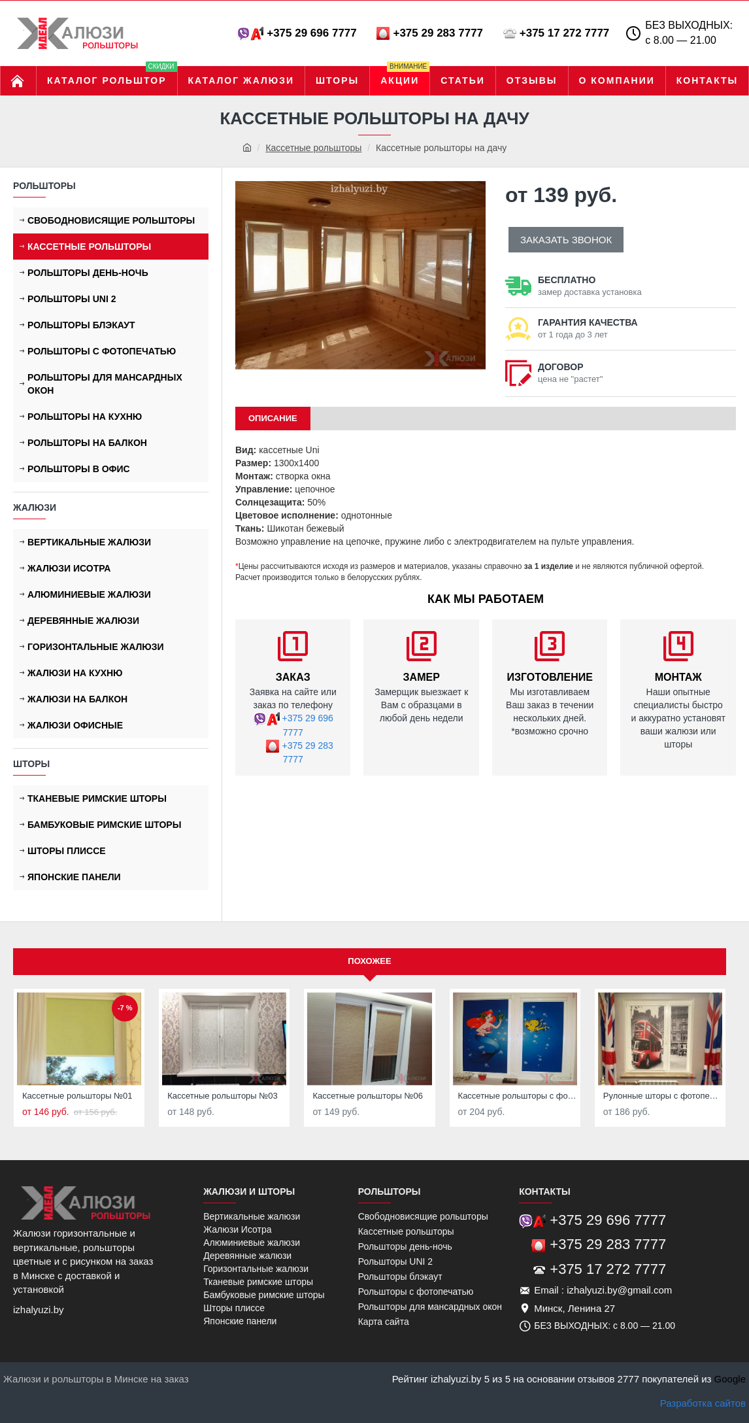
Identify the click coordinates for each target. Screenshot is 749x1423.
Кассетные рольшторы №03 (222, 1096)
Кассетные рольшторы (313, 148)
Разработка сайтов (703, 1403)
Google (730, 1378)
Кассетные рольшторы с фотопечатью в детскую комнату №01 (517, 1096)
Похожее (369, 961)
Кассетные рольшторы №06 (367, 1096)
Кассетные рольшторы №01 (77, 1096)
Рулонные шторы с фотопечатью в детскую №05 (662, 1096)
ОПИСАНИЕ (272, 418)
